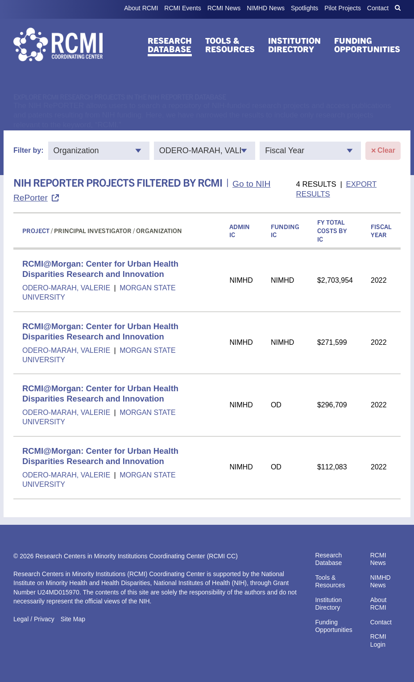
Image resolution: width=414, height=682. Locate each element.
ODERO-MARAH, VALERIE (67, 288)
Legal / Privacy (33, 619)
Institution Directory (294, 44)
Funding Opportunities (367, 44)
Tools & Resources (230, 44)
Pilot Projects (342, 8)
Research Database (170, 44)
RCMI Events (182, 8)
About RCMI (141, 8)
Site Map (73, 619)
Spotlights (304, 8)
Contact (378, 8)
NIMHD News (266, 8)
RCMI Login (378, 640)
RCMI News (224, 8)
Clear (383, 150)
